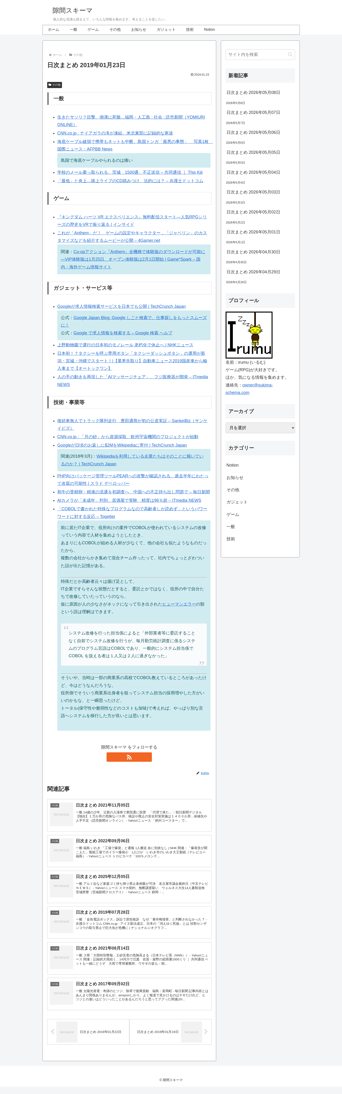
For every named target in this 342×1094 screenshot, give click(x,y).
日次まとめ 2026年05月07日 (253, 112)
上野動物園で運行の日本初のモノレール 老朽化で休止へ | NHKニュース (125, 345)
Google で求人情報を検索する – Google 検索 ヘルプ (122, 333)
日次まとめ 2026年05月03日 (253, 192)
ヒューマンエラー (179, 604)
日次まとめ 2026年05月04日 (253, 172)
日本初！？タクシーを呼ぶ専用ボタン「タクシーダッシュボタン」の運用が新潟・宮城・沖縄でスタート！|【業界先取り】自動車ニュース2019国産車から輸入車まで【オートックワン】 (132, 361)
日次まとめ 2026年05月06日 (253, 132)
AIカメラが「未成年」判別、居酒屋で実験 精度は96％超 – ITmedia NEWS (129, 500)
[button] (290, 54)
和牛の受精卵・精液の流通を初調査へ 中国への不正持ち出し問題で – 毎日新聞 (133, 492)
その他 (55, 84)
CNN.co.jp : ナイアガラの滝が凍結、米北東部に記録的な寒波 (115, 133)
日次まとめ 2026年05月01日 (253, 232)
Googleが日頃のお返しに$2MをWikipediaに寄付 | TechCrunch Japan (122, 445)
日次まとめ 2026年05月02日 (253, 212)
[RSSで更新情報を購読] (129, 757)
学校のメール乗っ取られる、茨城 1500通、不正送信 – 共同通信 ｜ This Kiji (130, 172)
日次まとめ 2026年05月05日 (253, 152)
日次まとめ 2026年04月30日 (253, 252)
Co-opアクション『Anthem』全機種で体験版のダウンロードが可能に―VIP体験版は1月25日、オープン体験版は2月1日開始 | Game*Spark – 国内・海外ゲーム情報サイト (133, 259)
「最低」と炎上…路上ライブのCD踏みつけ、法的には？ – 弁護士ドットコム (130, 180)
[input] (260, 54)
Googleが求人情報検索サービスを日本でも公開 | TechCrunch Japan (121, 306)
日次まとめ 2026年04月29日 (253, 272)
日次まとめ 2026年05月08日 (253, 92)
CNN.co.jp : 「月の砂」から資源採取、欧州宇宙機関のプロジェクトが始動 (127, 436)
